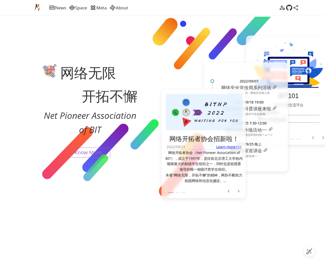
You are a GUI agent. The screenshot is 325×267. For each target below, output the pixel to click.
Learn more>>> (228, 142)
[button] (170, 188)
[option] (203, 139)
